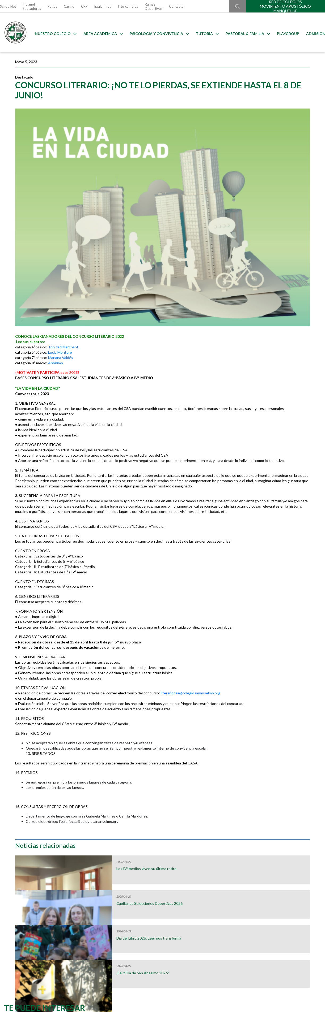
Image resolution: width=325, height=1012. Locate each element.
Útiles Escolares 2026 (40, 884)
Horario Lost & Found (285, 884)
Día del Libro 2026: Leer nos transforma (274, 168)
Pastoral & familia (244, 32)
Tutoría (203, 32)
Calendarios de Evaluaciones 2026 (203, 884)
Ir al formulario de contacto (93, 962)
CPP (84, 6)
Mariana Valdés (60, 281)
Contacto (176, 6)
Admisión (312, 32)
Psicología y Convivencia (155, 32)
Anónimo (55, 286)
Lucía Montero (60, 276)
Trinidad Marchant (63, 270)
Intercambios (128, 6)
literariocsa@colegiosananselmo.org (45, 659)
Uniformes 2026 (121, 884)
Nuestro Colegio (52, 32)
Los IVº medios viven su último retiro (276, 99)
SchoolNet (8, 6)
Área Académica (99, 32)
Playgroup (284, 32)
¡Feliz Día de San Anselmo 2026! (277, 201)
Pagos (52, 6)
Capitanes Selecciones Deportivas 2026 (270, 133)
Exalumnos (102, 6)
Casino (69, 6)
